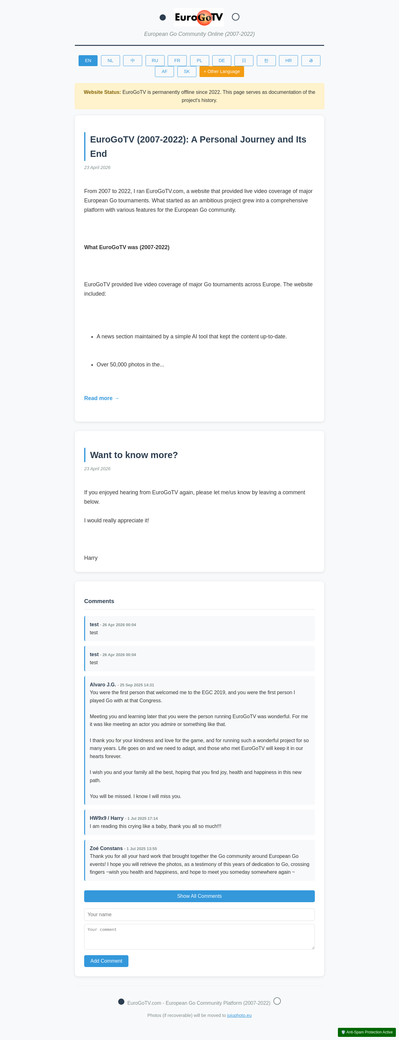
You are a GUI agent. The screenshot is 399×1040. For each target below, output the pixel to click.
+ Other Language (222, 71)
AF (164, 71)
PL (199, 60)
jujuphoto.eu (239, 1019)
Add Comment (106, 964)
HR (288, 60)
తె (311, 60)
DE (222, 60)
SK (187, 71)
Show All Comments (199, 896)
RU (155, 60)
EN (88, 60)
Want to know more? (134, 455)
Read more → (101, 398)
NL (110, 60)
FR (177, 60)
